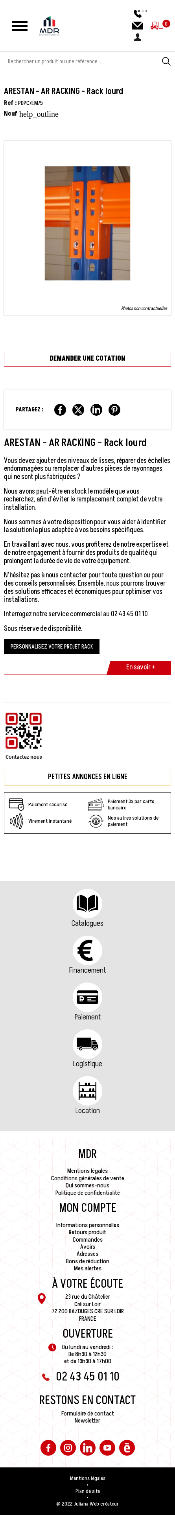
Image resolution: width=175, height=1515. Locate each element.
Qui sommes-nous (87, 1185)
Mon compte (87, 1208)
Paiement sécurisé (38, 805)
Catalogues (87, 923)
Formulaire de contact (87, 1413)
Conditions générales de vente (87, 1178)
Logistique (87, 1063)
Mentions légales (87, 1171)
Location (88, 1110)
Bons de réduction (87, 1261)
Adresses (87, 1254)
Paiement (88, 1017)
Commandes (88, 1239)
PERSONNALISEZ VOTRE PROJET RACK (52, 646)
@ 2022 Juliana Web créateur (87, 1504)
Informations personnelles (87, 1225)
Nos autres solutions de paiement (123, 821)
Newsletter (87, 1420)
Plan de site (88, 1491)
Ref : (10, 103)
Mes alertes (87, 1268)
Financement (87, 970)
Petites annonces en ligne (87, 777)
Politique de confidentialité (87, 1193)
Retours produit (87, 1232)
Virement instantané (40, 821)
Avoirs (87, 1246)
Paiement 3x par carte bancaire (121, 805)
